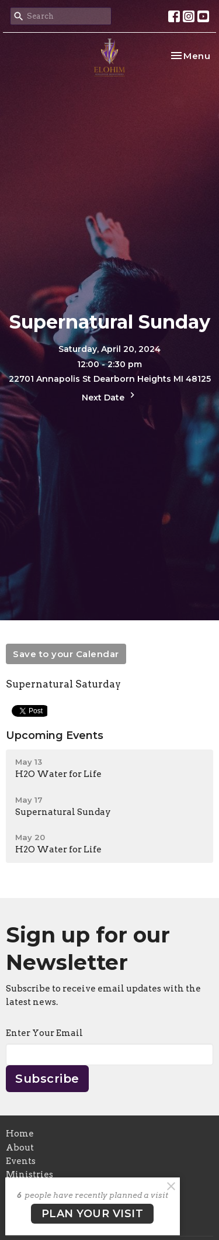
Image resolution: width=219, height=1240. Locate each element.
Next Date (110, 396)
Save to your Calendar (66, 653)
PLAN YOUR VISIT (92, 1213)
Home (20, 1133)
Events (21, 1161)
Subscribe (47, 1079)
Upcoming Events (54, 735)
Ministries (29, 1174)
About (20, 1147)
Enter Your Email (44, 1033)
